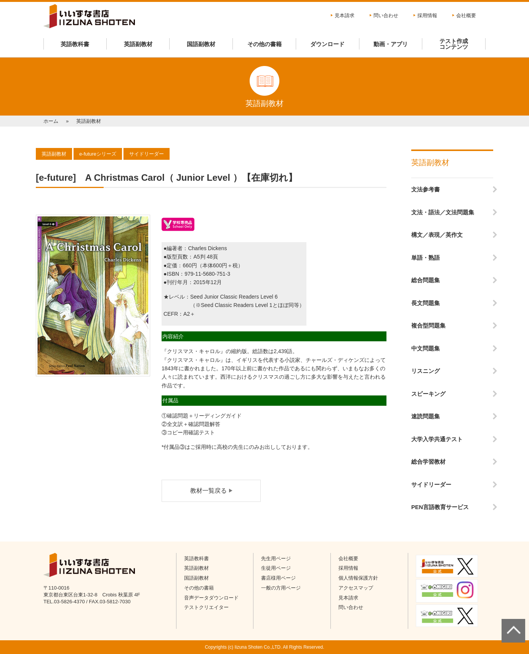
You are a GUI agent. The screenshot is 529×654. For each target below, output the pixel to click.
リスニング (425, 371)
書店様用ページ (278, 578)
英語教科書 (75, 44)
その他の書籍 (264, 44)
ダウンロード (327, 44)
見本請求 (344, 15)
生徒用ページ (276, 568)
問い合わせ (386, 15)
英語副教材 (138, 44)
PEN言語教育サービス (440, 507)
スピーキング (428, 393)
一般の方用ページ (281, 588)
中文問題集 (425, 348)
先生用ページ (276, 558)
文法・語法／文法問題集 (442, 212)
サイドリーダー (431, 484)
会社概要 (466, 15)
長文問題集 (425, 303)
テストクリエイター (206, 607)
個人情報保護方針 (358, 578)
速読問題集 (425, 416)
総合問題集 (425, 280)
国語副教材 (201, 44)
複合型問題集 (428, 325)
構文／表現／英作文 (437, 234)
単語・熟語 (425, 257)
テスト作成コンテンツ (453, 44)
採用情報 (427, 15)
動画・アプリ (391, 44)
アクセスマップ (355, 588)
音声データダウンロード (211, 598)
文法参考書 (425, 189)
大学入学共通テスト (437, 439)
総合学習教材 (428, 461)
